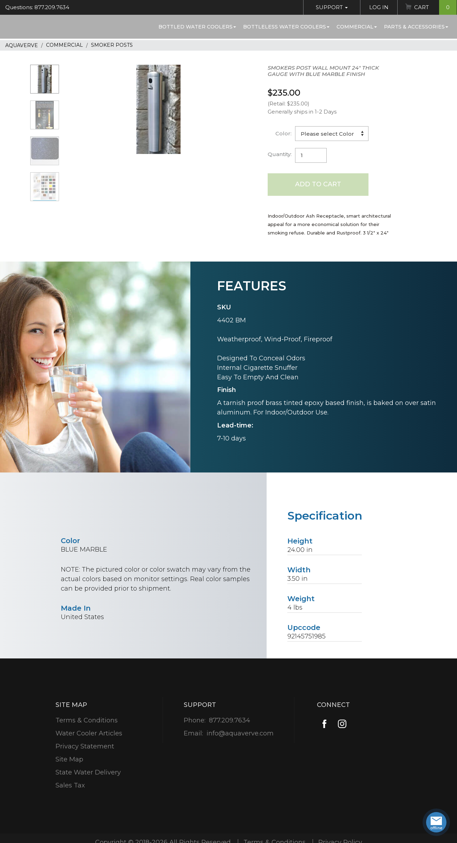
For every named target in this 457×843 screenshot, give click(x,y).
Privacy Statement (85, 746)
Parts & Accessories (416, 27)
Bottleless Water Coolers (286, 27)
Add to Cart (318, 184)
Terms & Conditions (87, 720)
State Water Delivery (88, 772)
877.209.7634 (229, 720)
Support (332, 7)
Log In (379, 7)
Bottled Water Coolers (197, 27)
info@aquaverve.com (240, 733)
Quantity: (280, 154)
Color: (283, 133)
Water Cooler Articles (89, 733)
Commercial (357, 27)
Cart (435, 7)
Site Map (69, 759)
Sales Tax (70, 785)
